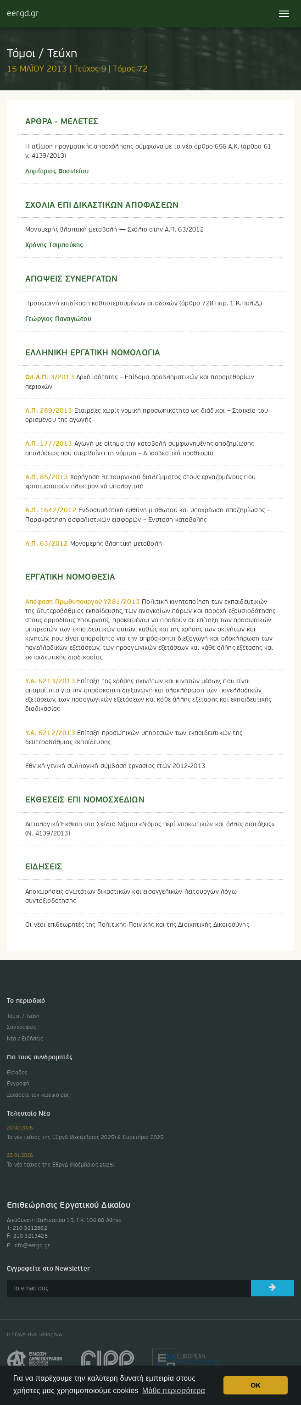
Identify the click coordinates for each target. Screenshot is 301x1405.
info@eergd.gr (31, 1246)
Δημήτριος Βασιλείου (57, 171)
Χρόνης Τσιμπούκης (54, 245)
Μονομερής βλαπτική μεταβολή (93, 544)
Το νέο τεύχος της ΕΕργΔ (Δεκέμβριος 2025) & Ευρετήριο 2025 (85, 1137)
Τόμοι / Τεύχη (23, 1016)
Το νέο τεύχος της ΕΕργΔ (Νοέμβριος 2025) (60, 1165)
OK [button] (256, 1385)
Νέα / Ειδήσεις (25, 1039)
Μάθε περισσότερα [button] (173, 1390)
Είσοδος (17, 1073)
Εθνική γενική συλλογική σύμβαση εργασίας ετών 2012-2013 (115, 766)
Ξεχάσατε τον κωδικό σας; (39, 1095)
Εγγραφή (18, 1084)
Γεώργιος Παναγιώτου (58, 319)
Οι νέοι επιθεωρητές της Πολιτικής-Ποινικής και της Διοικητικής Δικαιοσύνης (137, 925)
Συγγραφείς (21, 1027)
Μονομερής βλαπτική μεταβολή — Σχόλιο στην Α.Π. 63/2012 (114, 230)
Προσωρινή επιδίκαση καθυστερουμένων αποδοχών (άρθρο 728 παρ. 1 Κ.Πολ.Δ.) (143, 303)
